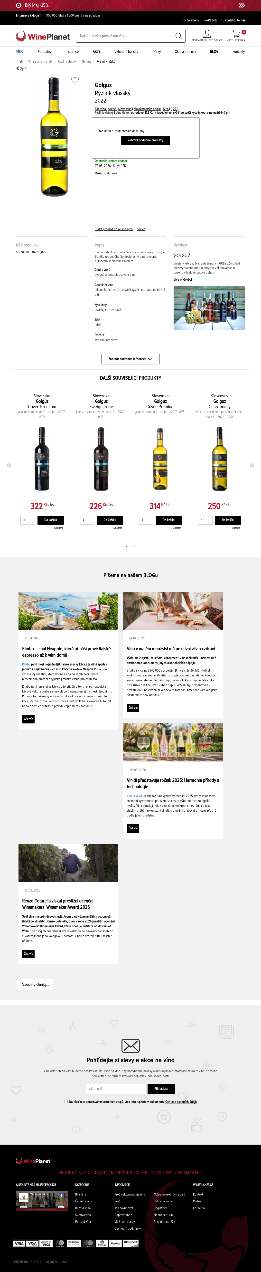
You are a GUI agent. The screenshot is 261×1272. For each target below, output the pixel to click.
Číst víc (28, 719)
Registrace (161, 1208)
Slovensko (124, 109)
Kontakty (239, 52)
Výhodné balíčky (126, 52)
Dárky (156, 52)
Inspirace (72, 52)
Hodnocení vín (163, 1215)
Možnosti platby (124, 1222)
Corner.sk (199, 1208)
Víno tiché (123, 112)
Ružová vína (83, 1208)
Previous (8, 465)
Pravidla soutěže (164, 1222)
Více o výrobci (183, 279)
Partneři (198, 1201)
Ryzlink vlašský (67, 61)
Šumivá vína (83, 1215)
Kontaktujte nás (232, 20)
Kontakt (198, 1194)
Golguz (86, 61)
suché (112, 109)
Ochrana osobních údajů (181, 1102)
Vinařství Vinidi (136, 796)
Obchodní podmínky (127, 1228)
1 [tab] (126, 546)
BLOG (214, 52)
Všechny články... (34, 984)
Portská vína (83, 1222)
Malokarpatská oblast (147, 109)
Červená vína (83, 1201)
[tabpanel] (42, 464)
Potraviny (44, 52)
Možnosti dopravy (106, 173)
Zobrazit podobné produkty (145, 140)
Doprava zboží (123, 1215)
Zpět (22, 68)
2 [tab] (134, 546)
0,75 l (174, 109)
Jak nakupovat (123, 1208)
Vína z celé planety (40, 61)
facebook (191, 20)
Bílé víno (101, 109)
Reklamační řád (164, 1201)
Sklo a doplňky (185, 52)
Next (252, 465)
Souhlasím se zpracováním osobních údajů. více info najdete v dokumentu (131, 1102)
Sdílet (141, 229)
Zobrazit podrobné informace (130, 359)
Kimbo (26, 664)
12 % (166, 109)
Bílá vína (80, 1194)
